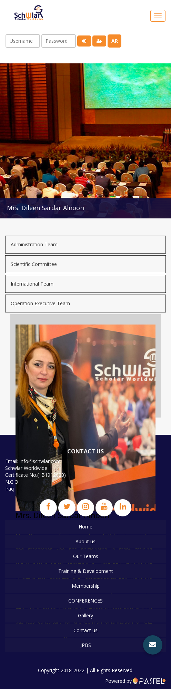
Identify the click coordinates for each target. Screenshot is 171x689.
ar (114, 41)
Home (85, 526)
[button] (152, 645)
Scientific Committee (34, 264)
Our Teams (85, 556)
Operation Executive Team (40, 303)
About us (85, 541)
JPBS (85, 645)
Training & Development (85, 571)
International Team (32, 283)
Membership (86, 586)
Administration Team (34, 244)
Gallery (85, 615)
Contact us (85, 630)
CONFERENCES (85, 600)
